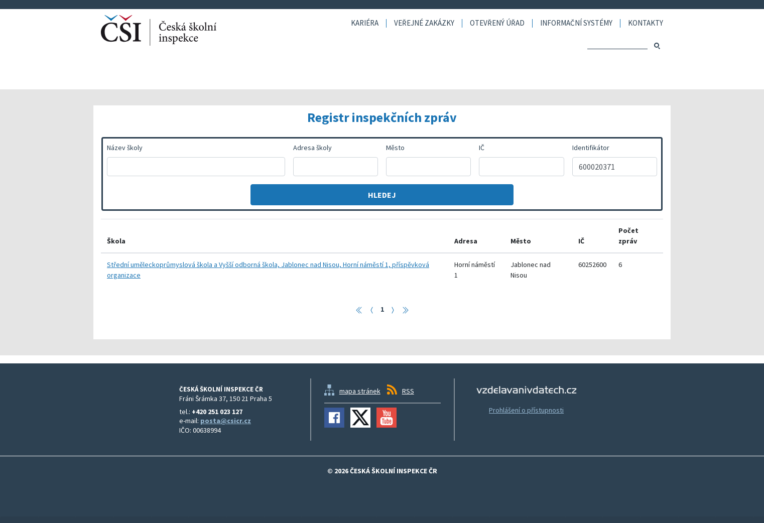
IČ (481, 147)
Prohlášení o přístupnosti (526, 410)
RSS (408, 391)
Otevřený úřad (497, 23)
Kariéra (364, 23)
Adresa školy (312, 147)
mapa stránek (359, 391)
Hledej (382, 195)
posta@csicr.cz (225, 420)
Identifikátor (590, 147)
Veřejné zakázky (424, 23)
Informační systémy (576, 23)
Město (395, 147)
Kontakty (645, 23)
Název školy (125, 147)
